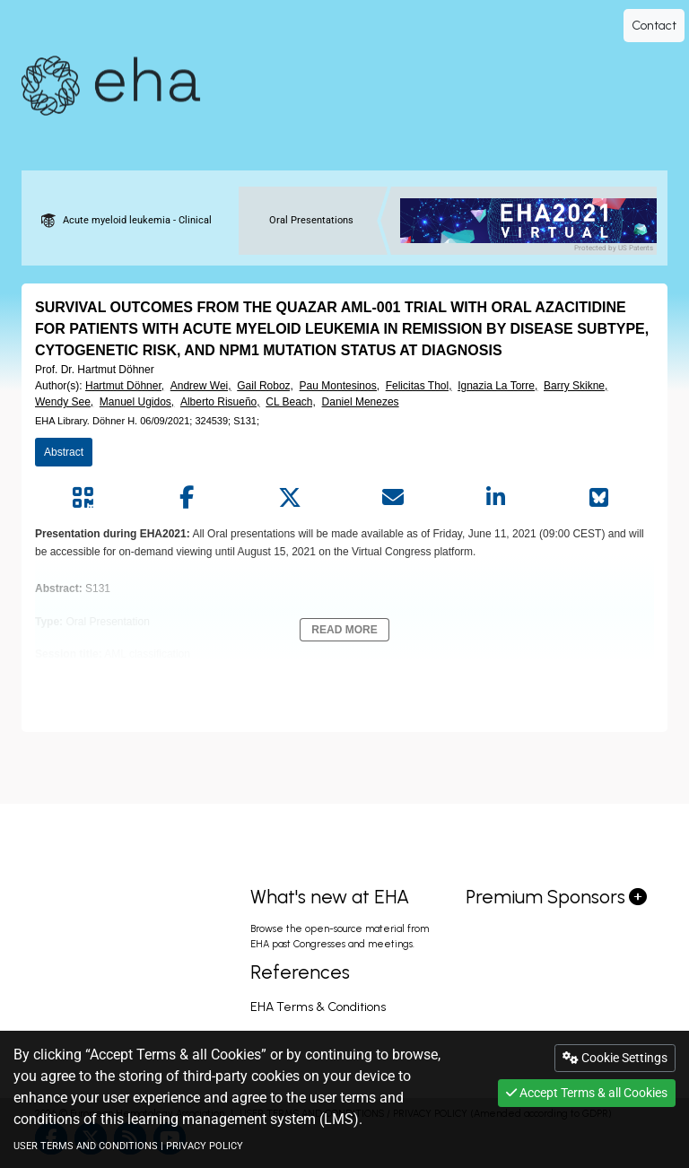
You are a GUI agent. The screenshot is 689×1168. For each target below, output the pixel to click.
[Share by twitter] (289, 498)
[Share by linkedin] (496, 498)
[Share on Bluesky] (599, 498)
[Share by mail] (392, 498)
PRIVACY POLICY (204, 1146)
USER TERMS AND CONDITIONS (85, 1146)
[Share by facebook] (186, 498)
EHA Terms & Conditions (318, 1007)
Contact (654, 25)
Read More (344, 629)
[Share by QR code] (83, 498)
